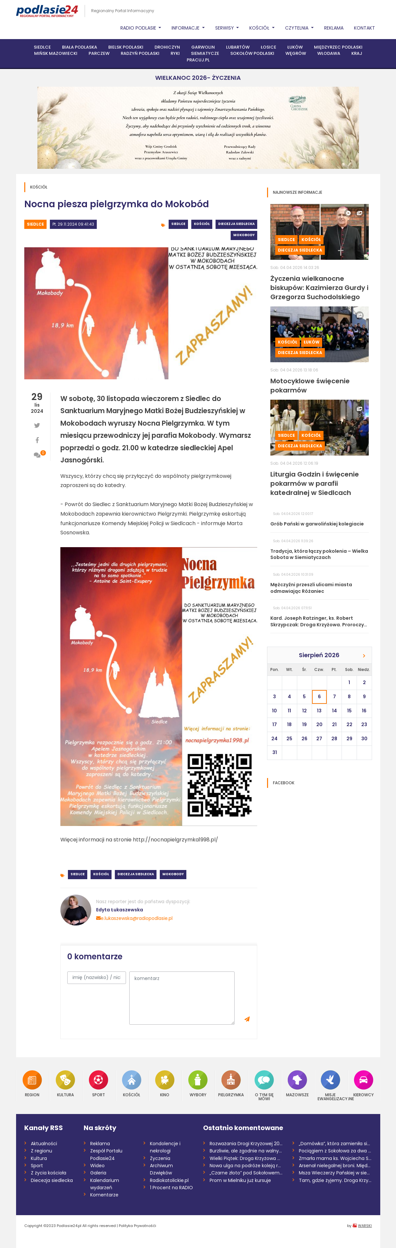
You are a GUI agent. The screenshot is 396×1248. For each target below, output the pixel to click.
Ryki (175, 53)
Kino (165, 1083)
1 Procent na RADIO (171, 1187)
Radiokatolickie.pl (169, 1180)
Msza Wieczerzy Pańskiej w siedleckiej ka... (335, 1173)
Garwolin (203, 47)
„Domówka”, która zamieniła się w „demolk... (335, 1143)
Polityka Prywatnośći (137, 1225)
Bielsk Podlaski (125, 47)
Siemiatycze (205, 53)
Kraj (356, 53)
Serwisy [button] (225, 28)
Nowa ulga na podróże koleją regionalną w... (246, 1165)
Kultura (65, 1083)
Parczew (99, 53)
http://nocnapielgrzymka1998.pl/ (175, 839)
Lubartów (238, 47)
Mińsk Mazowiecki (55, 53)
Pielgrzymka (231, 1083)
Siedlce (42, 47)
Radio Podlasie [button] (138, 28)
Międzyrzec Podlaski (338, 47)
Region (32, 1083)
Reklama (334, 28)
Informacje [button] (186, 28)
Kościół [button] (260, 28)
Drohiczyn (167, 47)
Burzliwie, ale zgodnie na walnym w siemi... (246, 1151)
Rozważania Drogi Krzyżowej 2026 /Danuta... (246, 1143)
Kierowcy (363, 1083)
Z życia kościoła (48, 1173)
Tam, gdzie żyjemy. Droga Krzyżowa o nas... (335, 1180)
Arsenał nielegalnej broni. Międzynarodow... (335, 1165)
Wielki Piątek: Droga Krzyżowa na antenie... (246, 1158)
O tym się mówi (264, 1085)
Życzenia (160, 1158)
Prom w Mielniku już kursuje (240, 1180)
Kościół (202, 223)
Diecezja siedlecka (236, 223)
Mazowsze (297, 1083)
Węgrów (295, 53)
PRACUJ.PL (198, 60)
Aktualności (44, 1143)
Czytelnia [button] (297, 28)
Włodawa (328, 53)
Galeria (98, 1173)
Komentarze (104, 1195)
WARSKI (365, 1225)
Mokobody (244, 235)
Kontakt (364, 28)
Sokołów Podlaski (252, 53)
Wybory (198, 1083)
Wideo (97, 1165)
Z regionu (41, 1151)
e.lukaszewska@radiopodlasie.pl (134, 918)
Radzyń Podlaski (140, 53)
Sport (98, 1083)
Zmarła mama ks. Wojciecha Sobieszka (335, 1158)
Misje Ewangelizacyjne (331, 1085)
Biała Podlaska (79, 47)
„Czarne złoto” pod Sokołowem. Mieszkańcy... (246, 1173)
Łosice (268, 47)
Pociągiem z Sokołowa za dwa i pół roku (335, 1151)
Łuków (295, 47)
